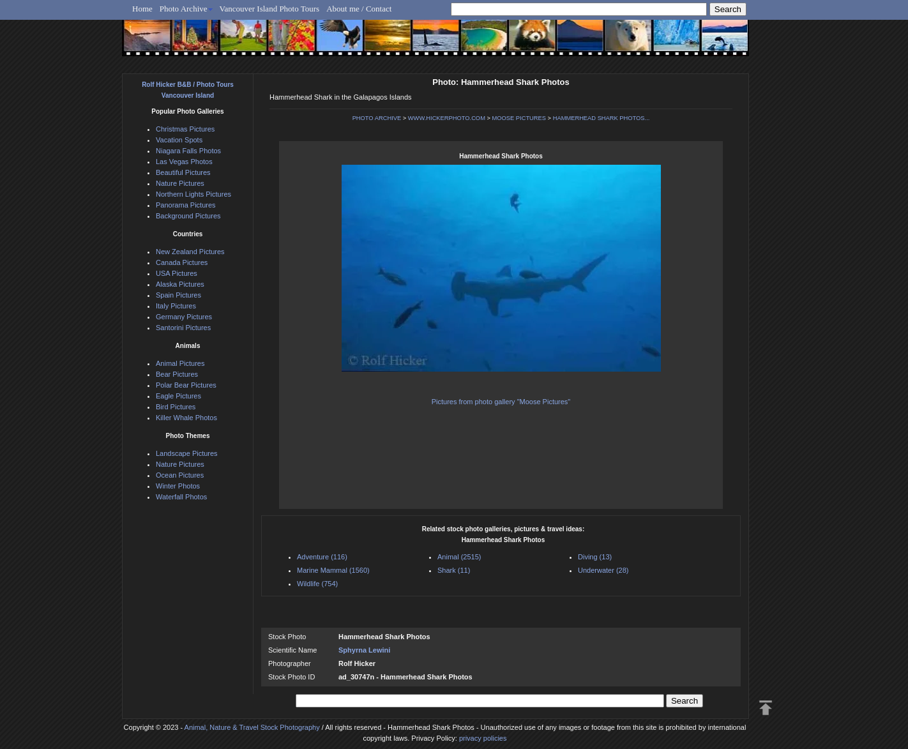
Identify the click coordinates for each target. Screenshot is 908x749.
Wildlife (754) (317, 583)
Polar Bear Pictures (186, 385)
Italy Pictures (176, 306)
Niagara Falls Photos (188, 151)
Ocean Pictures (180, 475)
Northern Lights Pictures (193, 194)
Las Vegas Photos (184, 161)
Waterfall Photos (181, 497)
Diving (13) (595, 557)
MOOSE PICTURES (519, 118)
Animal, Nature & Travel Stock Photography (252, 727)
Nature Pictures (180, 183)
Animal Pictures (180, 363)
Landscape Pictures (187, 453)
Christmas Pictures (185, 129)
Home (142, 8)
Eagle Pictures (178, 396)
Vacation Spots (179, 140)
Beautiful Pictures (183, 172)
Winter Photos (178, 486)
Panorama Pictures (186, 205)
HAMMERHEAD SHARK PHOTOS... (601, 118)
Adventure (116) (322, 557)
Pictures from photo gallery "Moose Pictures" (501, 401)
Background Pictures (188, 216)
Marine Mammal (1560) (333, 570)
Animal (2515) (459, 557)
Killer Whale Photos (186, 417)
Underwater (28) (603, 570)
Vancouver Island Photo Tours (270, 8)
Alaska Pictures (180, 284)
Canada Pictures (182, 262)
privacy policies (483, 738)
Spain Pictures (178, 295)
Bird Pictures (175, 407)
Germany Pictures (184, 317)
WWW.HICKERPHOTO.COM (446, 118)
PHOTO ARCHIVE (377, 118)
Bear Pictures (177, 374)
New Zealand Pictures (190, 251)
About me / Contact (358, 8)
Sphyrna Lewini (364, 650)
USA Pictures (176, 273)
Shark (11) (453, 570)
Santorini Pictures (183, 327)
